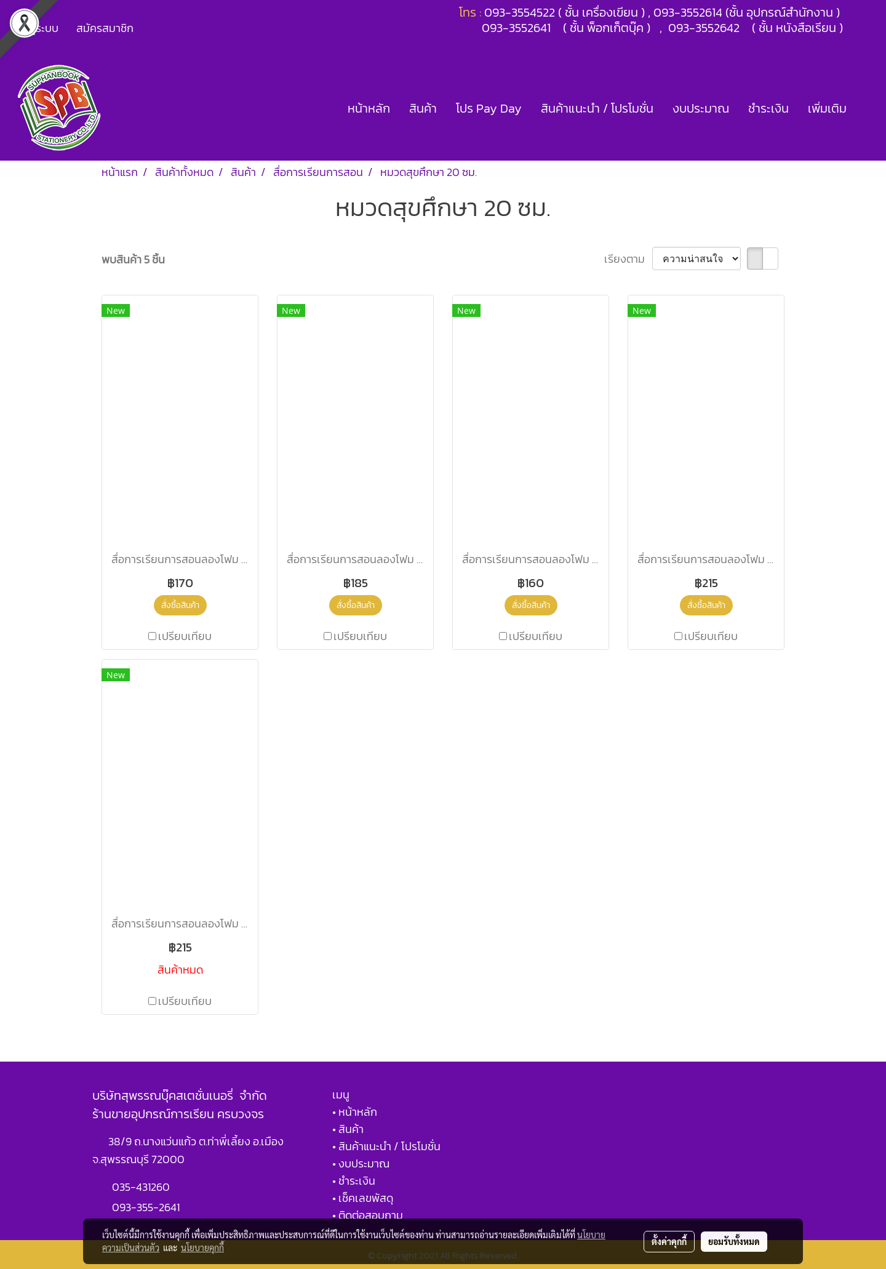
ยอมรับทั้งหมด (734, 1241)
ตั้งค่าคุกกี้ (669, 1241)
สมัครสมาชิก (105, 28)
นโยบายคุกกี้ (202, 1247)
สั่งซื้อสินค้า (180, 605)
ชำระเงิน (768, 108)
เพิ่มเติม (827, 108)
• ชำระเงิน (353, 1180)
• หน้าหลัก (354, 1111)
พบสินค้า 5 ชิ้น (133, 259)
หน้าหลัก (369, 108)
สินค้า (423, 108)
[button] (867, 108)
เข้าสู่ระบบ (36, 28)
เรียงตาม (628, 258)
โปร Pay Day (489, 108)
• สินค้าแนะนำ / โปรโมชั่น (386, 1146)
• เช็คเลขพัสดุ (362, 1198)
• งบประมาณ (360, 1163)
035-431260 (142, 1187)
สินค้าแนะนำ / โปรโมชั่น (597, 108)
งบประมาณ (700, 108)
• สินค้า (348, 1129)
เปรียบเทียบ (185, 636)
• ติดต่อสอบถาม (367, 1215)
